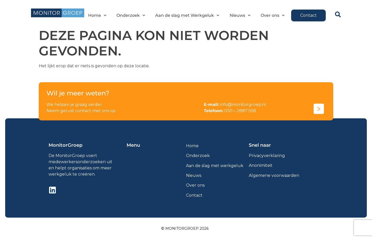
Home (97, 15)
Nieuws (239, 15)
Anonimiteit (261, 165)
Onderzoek (131, 15)
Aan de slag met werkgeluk (214, 165)
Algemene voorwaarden (274, 175)
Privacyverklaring (267, 155)
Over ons (273, 15)
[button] (337, 14)
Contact (194, 195)
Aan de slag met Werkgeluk (187, 15)
